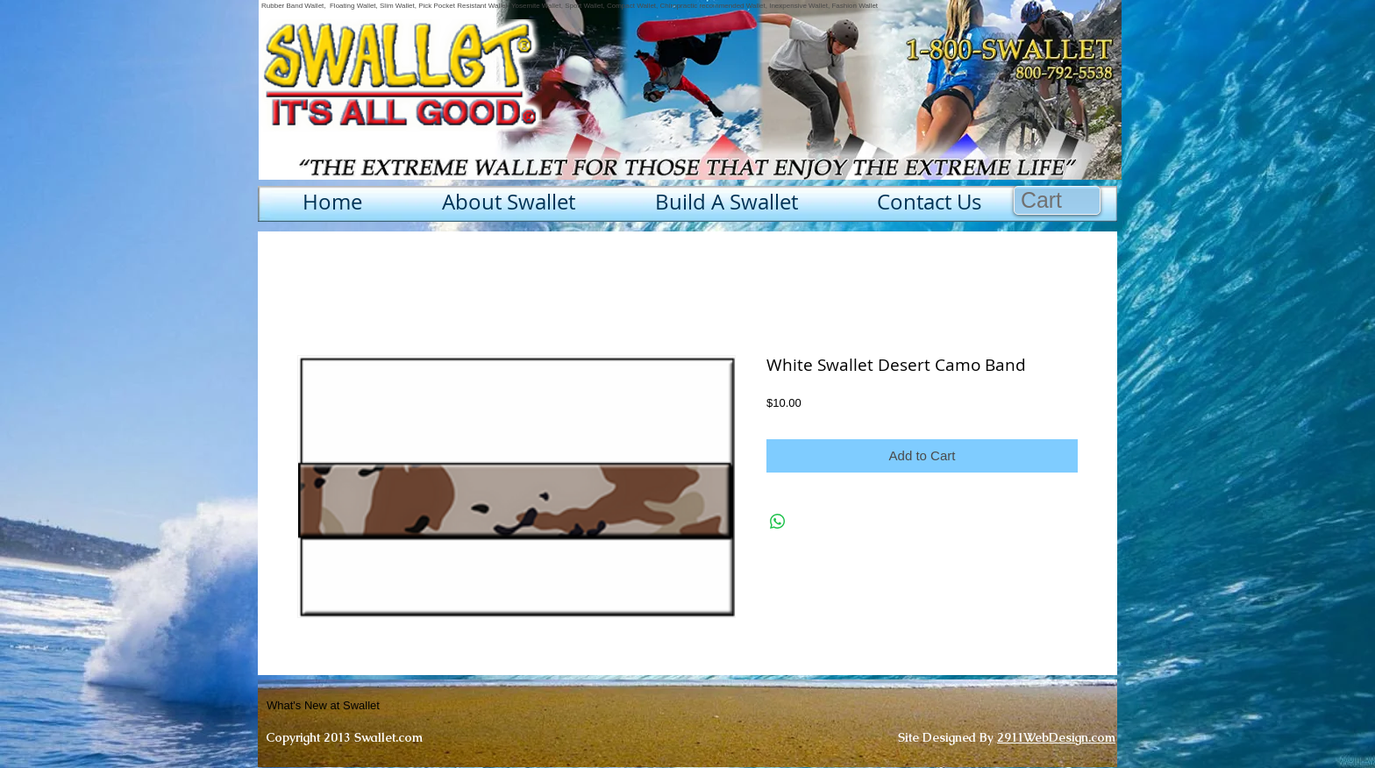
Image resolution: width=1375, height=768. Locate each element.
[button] (1057, 200)
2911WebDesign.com (1056, 737)
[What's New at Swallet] (366, 706)
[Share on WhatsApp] (777, 521)
